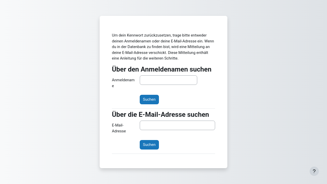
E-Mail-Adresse (119, 128)
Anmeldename (123, 83)
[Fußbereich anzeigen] (314, 171)
